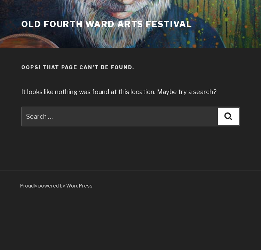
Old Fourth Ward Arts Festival (106, 24)
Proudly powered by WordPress (56, 186)
